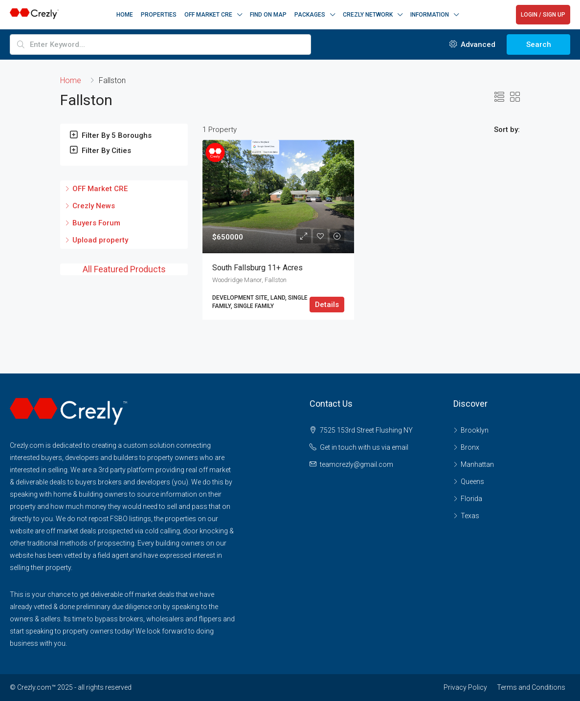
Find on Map (268, 14)
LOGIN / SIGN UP (543, 14)
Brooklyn (475, 430)
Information (429, 14)
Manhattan (477, 464)
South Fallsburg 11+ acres (257, 267)
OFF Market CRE (100, 188)
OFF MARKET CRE (208, 14)
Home (124, 14)
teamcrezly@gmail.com (356, 464)
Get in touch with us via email (364, 447)
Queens (472, 481)
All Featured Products (124, 269)
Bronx (470, 447)
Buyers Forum (96, 223)
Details (327, 304)
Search (538, 44)
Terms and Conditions (531, 687)
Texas (470, 516)
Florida (471, 499)
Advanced (472, 44)
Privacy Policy (465, 687)
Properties (159, 14)
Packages (309, 14)
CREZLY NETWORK (368, 14)
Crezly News (93, 205)
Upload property (100, 240)
